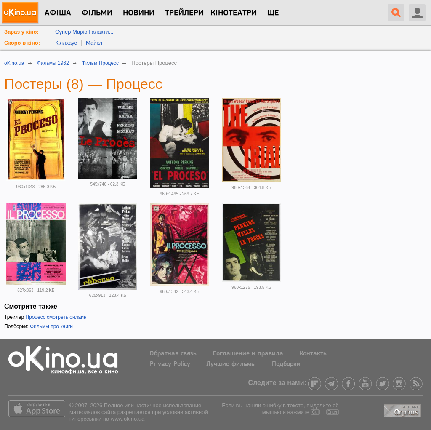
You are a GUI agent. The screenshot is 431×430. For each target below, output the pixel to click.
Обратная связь (173, 353)
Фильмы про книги (51, 326)
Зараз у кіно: (21, 32)
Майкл (94, 43)
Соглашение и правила (248, 353)
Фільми (97, 13)
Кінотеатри (233, 13)
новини (138, 13)
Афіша (58, 13)
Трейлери (184, 13)
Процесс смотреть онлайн (55, 317)
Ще (273, 13)
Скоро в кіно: (22, 43)
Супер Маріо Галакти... (84, 32)
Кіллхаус (66, 43)
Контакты (313, 353)
